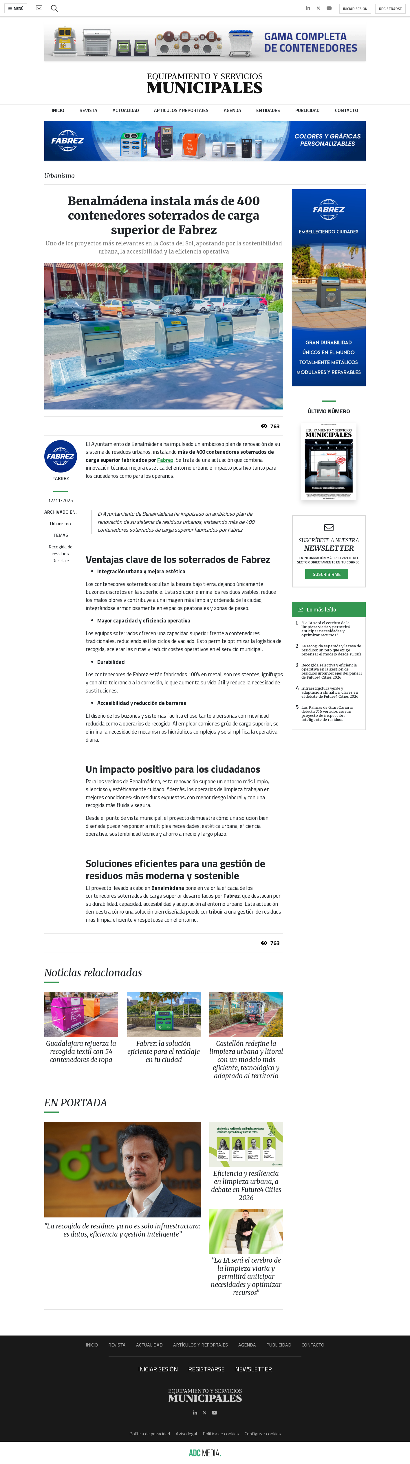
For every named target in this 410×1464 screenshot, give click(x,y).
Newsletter (253, 1369)
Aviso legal (186, 1433)
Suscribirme (327, 574)
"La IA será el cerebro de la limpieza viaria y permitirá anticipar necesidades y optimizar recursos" (325, 628)
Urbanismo (60, 523)
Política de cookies (221, 1433)
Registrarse (390, 9)
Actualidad (149, 1344)
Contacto (313, 1344)
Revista (117, 1344)
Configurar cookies (263, 1433)
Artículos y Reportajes (200, 1344)
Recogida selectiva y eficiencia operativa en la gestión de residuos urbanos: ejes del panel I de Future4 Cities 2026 (331, 671)
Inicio (92, 1344)
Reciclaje (60, 560)
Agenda (247, 1344)
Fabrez (165, 460)
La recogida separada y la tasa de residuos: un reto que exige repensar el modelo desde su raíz (331, 650)
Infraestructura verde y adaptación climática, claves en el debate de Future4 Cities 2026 (329, 692)
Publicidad (278, 1344)
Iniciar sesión (355, 9)
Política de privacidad (149, 1433)
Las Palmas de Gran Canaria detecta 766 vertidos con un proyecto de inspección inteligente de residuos (327, 713)
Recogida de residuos (60, 550)
